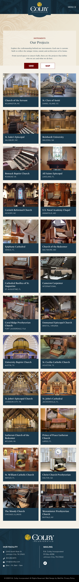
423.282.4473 (11, 558)
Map (48, 66)
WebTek (60, 578)
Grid (31, 66)
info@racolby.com (13, 562)
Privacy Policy (69, 578)
